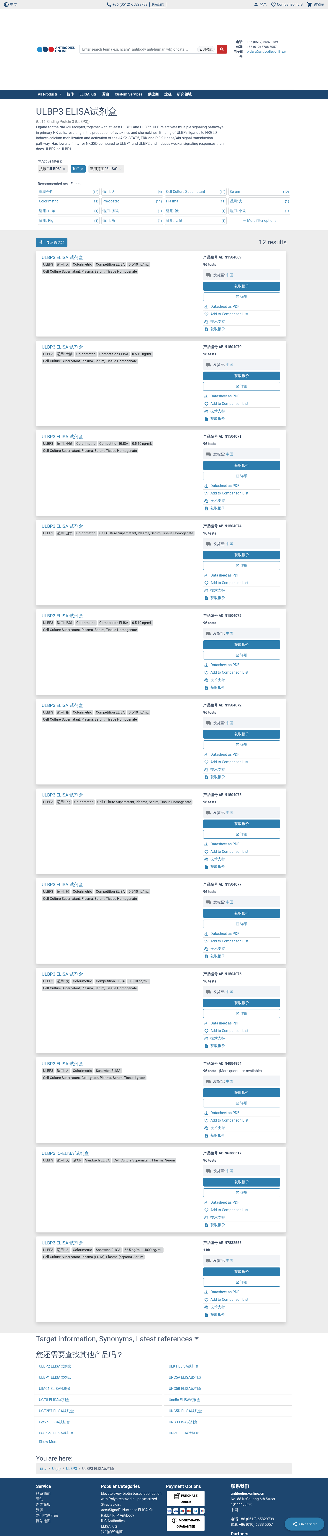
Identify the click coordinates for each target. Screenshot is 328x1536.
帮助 (39, 1499)
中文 (10, 4)
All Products (48, 94)
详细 (242, 297)
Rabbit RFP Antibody (117, 1515)
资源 (39, 1510)
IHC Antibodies (113, 1521)
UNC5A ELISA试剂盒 (185, 1377)
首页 (43, 1468)
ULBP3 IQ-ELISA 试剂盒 (65, 1153)
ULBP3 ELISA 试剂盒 (62, 257)
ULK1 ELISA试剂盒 (184, 1366)
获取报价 (241, 286)
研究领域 (184, 94)
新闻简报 (43, 1504)
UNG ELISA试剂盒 (183, 1422)
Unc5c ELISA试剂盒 (184, 1400)
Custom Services (128, 94)
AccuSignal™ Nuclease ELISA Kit (127, 1510)
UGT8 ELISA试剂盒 (54, 1400)
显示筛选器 (51, 242)
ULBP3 (71, 1468)
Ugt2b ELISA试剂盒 (54, 1422)
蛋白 (105, 94)
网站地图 (43, 1521)
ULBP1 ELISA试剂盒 (55, 1377)
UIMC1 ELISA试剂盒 (55, 1388)
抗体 (70, 94)
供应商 (153, 94)
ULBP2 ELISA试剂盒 (55, 1366)
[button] (46, 1442)
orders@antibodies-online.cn (267, 51)
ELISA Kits (88, 94)
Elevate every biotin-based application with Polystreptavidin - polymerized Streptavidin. (131, 1499)
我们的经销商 (112, 1532)
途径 (168, 94)
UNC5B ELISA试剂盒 (185, 1388)
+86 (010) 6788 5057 (256, 1524)
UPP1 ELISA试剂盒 (184, 1433)
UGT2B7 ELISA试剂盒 (56, 1411)
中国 (229, 275)
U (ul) (56, 1468)
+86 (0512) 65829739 (127, 4)
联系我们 (157, 4)
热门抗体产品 (47, 1515)
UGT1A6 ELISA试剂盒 (56, 1433)
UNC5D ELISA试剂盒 (185, 1411)
